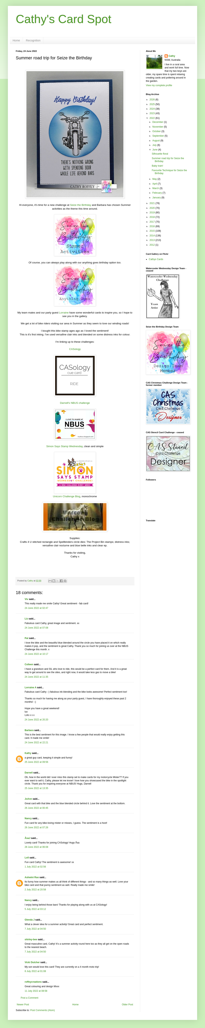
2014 (153, 235)
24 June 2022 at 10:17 (36, 654)
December (158, 122)
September (158, 135)
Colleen (29, 664)
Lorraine (64, 312)
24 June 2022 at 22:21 (36, 742)
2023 (153, 113)
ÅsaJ (27, 838)
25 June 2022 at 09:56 (36, 762)
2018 (153, 217)
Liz (26, 618)
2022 (153, 118)
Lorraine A (30, 687)
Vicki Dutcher (32, 962)
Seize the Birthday (80, 204)
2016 (153, 226)
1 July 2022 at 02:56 (35, 866)
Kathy (28, 753)
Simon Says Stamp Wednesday (64, 446)
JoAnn (28, 799)
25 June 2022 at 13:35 (36, 788)
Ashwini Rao (32, 877)
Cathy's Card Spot (63, 19)
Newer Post (23, 1004)
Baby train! (157, 165)
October (156, 131)
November (158, 126)
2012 (153, 244)
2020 (153, 208)
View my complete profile (159, 85)
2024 (153, 108)
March (156, 188)
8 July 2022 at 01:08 (35, 971)
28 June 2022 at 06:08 (36, 847)
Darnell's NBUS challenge (75, 402)
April (155, 183)
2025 (153, 104)
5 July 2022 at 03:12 (35, 909)
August (156, 140)
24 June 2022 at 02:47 (36, 608)
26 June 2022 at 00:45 (36, 808)
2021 (153, 203)
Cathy (172, 56)
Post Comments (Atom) (42, 1010)
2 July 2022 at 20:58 (35, 889)
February (157, 192)
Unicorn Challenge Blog (66, 496)
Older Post (127, 1004)
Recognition (33, 40)
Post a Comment (29, 997)
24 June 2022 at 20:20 (36, 719)
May (154, 179)
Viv (26, 599)
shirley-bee (31, 939)
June (155, 149)
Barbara (29, 730)
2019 (153, 212)
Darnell (29, 772)
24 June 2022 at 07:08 (36, 627)
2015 (153, 230)
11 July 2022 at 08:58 (36, 991)
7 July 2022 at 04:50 (35, 928)
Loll (27, 857)
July (154, 145)
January (156, 197)
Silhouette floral (160, 153)
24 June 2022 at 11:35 (36, 676)
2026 (153, 99)
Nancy (28, 818)
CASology (75, 349)
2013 (153, 240)
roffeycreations (33, 981)
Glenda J (30, 919)
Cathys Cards (156, 259)
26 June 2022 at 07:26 (36, 827)
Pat (26, 638)
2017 (153, 221)
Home (16, 40)
